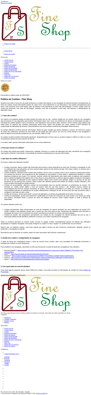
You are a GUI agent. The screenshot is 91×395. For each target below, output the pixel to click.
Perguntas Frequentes (10, 65)
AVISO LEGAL (8, 60)
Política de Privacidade (10, 68)
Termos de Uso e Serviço (11, 76)
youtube (6, 363)
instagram (7, 360)
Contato (6, 63)
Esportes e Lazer (9, 321)
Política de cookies (9, 54)
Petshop (6, 322)
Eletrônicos (7, 317)
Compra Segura (8, 62)
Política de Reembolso (10, 70)
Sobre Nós (7, 74)
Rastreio (6, 73)
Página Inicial (8, 51)
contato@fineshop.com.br (11, 354)
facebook (7, 357)
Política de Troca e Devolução (12, 71)
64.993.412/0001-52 (42, 393)
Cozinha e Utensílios (10, 319)
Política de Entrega (9, 66)
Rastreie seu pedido (6, 3)
